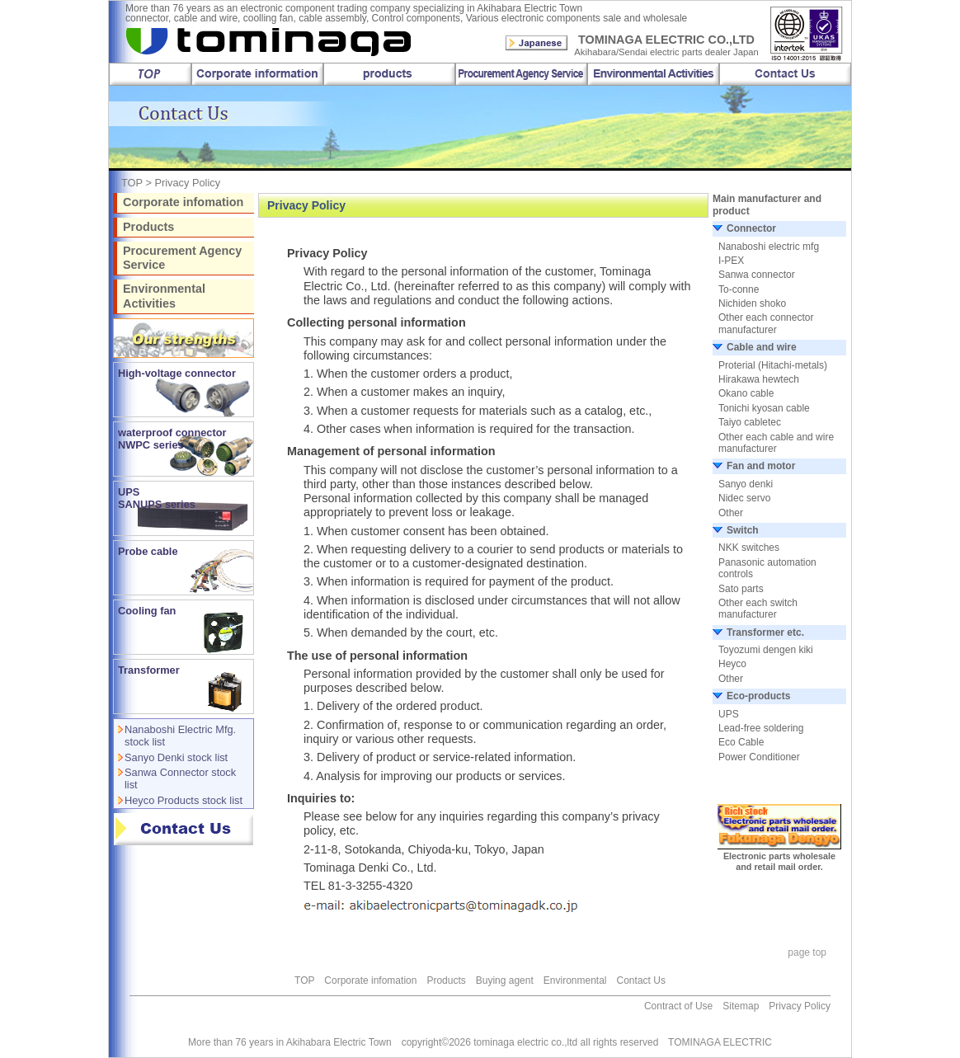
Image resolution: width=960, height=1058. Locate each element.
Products (148, 226)
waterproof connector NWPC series (172, 438)
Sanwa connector (756, 274)
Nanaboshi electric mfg (768, 246)
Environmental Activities (164, 295)
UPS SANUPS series (156, 498)
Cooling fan (147, 610)
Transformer (149, 670)
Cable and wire (762, 347)
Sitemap (740, 1006)
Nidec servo (744, 498)
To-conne (738, 289)
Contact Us (641, 980)
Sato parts (741, 589)
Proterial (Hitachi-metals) (772, 365)
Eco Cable (741, 742)
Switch (743, 530)
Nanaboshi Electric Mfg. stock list (180, 735)
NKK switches (748, 547)
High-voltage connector (177, 373)
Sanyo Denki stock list (176, 757)
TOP (132, 182)
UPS (728, 714)
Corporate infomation (183, 202)
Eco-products (758, 696)
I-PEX (731, 260)
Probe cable (148, 551)
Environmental (575, 980)
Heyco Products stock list (183, 800)
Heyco (732, 664)
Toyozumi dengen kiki (765, 650)
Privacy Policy (800, 1006)
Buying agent (505, 980)
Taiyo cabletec (749, 422)
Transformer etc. (765, 632)
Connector (751, 228)
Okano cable (746, 393)
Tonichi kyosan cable (764, 408)
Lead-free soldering (760, 728)
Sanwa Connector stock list (180, 778)
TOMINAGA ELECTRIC (715, 1042)
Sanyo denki (745, 484)
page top (807, 952)
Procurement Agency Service (182, 257)
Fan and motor (761, 466)
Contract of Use (678, 1006)
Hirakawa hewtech (758, 379)
